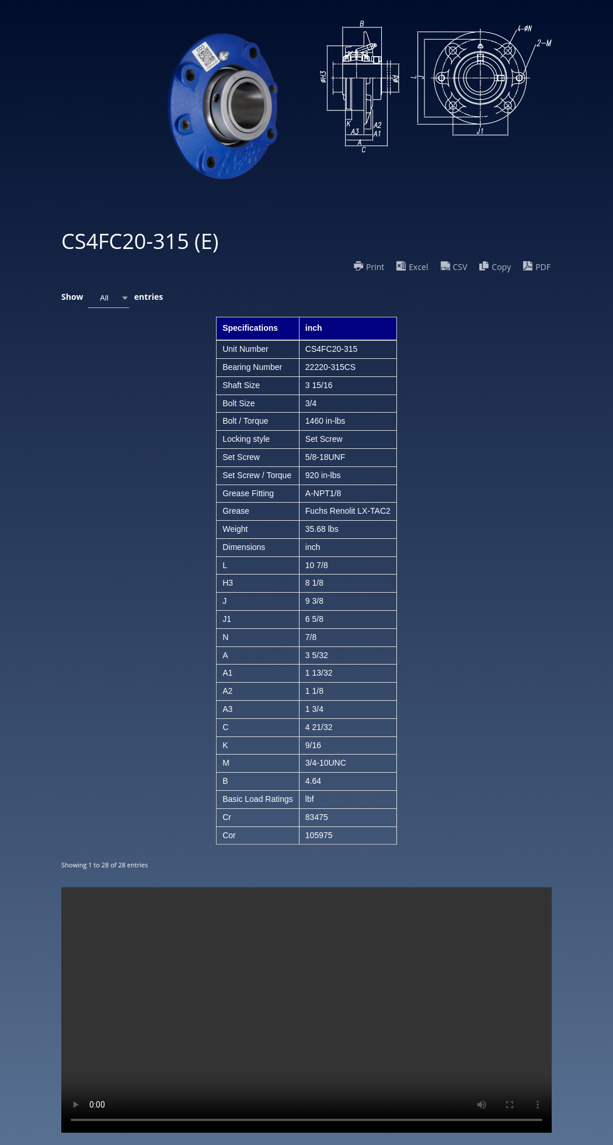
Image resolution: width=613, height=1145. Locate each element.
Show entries (112, 298)
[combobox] (108, 298)
